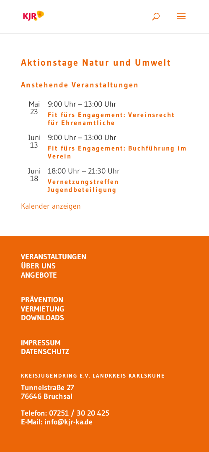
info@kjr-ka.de (68, 421)
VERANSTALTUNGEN (53, 256)
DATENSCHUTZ (45, 351)
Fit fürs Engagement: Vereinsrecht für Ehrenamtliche (111, 118)
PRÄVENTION (42, 299)
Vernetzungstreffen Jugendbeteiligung (83, 185)
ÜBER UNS (38, 266)
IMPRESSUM (40, 342)
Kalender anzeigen (51, 206)
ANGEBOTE (39, 275)
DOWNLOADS (42, 317)
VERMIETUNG (43, 309)
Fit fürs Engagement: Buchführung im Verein (117, 152)
